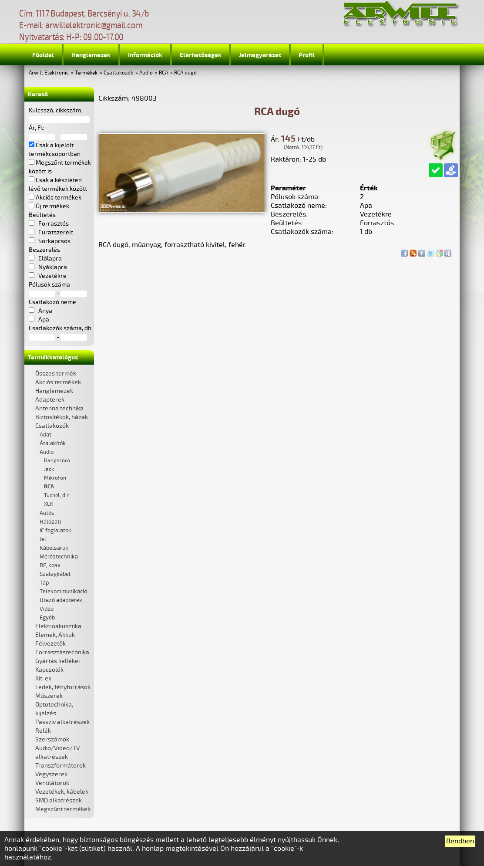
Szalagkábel (55, 574)
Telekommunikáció (63, 591)
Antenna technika (59, 408)
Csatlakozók (118, 73)
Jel (43, 539)
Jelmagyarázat (260, 55)
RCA (163, 73)
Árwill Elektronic (49, 73)
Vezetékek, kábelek (61, 791)
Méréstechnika (59, 556)
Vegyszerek (51, 774)
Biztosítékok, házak (61, 417)
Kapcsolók (49, 669)
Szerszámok (52, 739)
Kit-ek (43, 678)
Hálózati (50, 521)
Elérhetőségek (201, 55)
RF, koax (50, 565)
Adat (45, 434)
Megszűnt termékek (63, 809)
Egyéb (47, 617)
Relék (43, 730)
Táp (44, 582)
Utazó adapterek (61, 600)
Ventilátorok (52, 783)
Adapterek (49, 399)
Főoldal (43, 55)
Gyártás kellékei (57, 661)
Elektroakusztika (58, 626)
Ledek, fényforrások (63, 687)
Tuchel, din (57, 495)
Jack (49, 469)
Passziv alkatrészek (62, 722)
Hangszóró (57, 460)
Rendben (460, 841)
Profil (307, 55)
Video (47, 609)
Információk (145, 55)
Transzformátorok (60, 765)
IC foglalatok (55, 530)
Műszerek (49, 696)
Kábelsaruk (54, 548)
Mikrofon (55, 478)
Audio (146, 73)
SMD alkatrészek (58, 800)
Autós (47, 513)
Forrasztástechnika (62, 652)
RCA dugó (185, 73)
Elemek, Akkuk (55, 635)
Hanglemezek (91, 55)
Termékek (86, 73)
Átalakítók (53, 443)
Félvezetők (50, 643)
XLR (48, 504)
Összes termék (55, 373)
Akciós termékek (58, 382)
